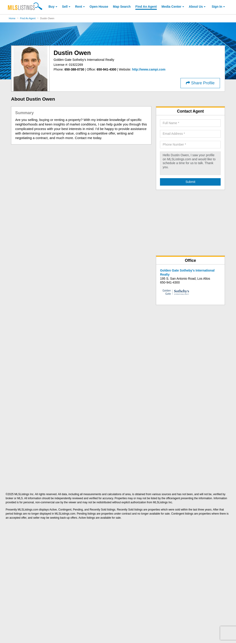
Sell (65, 6)
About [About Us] (196, 6)
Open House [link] (99, 6)
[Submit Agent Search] (190, 182)
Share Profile (200, 83)
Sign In (217, 6)
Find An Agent (28, 18)
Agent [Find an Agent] (146, 6)
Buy (51, 6)
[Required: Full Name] (190, 123)
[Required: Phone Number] (190, 145)
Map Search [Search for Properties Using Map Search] (122, 6)
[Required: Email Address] (190, 134)
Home (12, 18)
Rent (78, 6)
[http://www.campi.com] (148, 69)
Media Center (171, 6)
